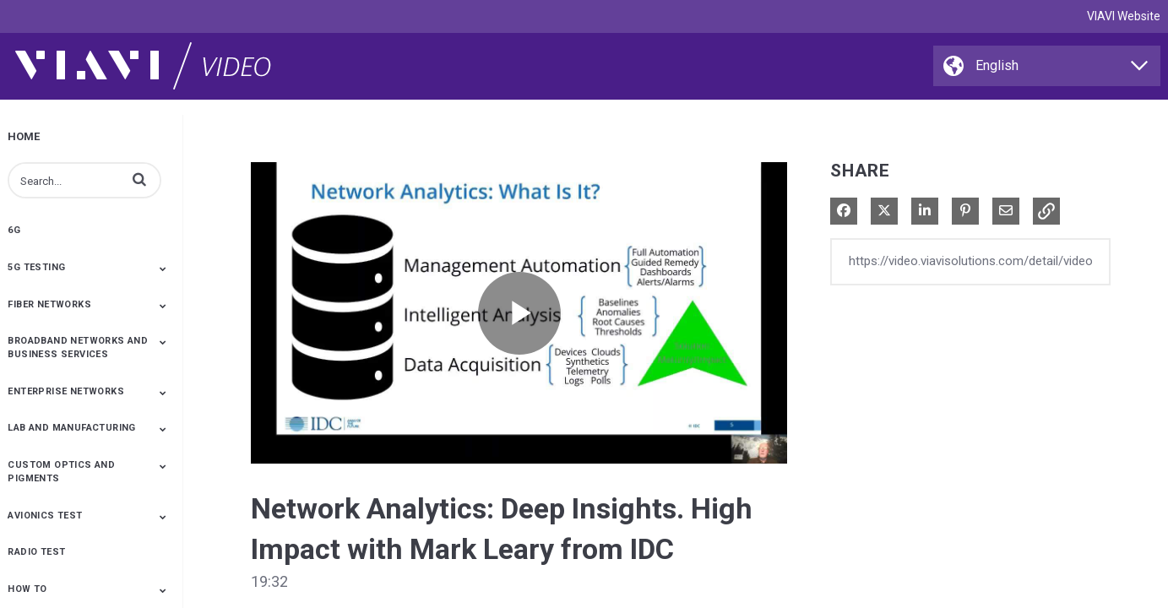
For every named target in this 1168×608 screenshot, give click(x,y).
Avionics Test (45, 515)
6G (14, 230)
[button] (139, 179)
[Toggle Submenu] (163, 269)
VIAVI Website (1123, 16)
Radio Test (36, 551)
